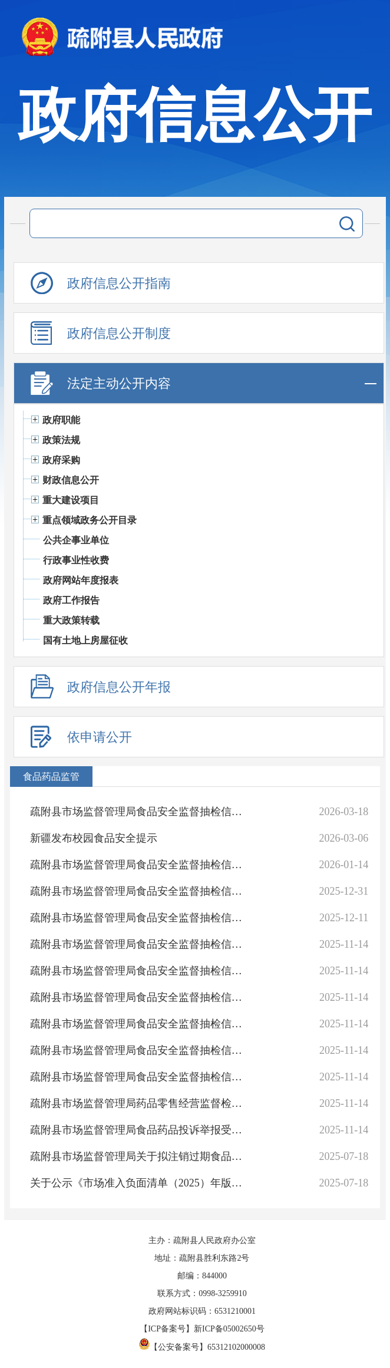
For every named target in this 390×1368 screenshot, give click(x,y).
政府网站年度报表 (80, 580)
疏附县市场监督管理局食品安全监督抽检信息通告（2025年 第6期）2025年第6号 (140, 971)
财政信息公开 (70, 480)
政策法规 (61, 440)
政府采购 (61, 460)
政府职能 (61, 420)
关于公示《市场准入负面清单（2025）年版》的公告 (140, 1183)
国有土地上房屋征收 (85, 640)
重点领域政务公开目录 (89, 520)
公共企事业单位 (76, 540)
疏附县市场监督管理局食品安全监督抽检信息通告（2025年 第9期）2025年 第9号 (140, 891)
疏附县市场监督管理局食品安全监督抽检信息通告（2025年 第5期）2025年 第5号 (140, 997)
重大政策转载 (71, 620)
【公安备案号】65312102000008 (202, 1347)
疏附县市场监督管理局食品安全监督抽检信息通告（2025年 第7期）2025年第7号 (140, 944)
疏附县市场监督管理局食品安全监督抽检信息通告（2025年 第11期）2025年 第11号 (140, 865)
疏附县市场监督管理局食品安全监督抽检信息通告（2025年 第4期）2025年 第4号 (140, 1024)
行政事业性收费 (76, 560)
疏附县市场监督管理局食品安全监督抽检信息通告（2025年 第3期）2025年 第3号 (140, 1050)
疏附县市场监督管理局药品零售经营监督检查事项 (140, 1103)
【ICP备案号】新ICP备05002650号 (202, 1328)
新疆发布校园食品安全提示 (93, 838)
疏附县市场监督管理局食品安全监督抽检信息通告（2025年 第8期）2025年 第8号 (140, 918)
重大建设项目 (70, 500)
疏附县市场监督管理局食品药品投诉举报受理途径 (140, 1130)
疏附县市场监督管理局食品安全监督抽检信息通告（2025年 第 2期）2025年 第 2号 (140, 1077)
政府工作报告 (71, 600)
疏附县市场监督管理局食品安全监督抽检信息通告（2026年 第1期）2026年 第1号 (140, 811)
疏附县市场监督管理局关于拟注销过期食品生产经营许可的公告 (140, 1156)
